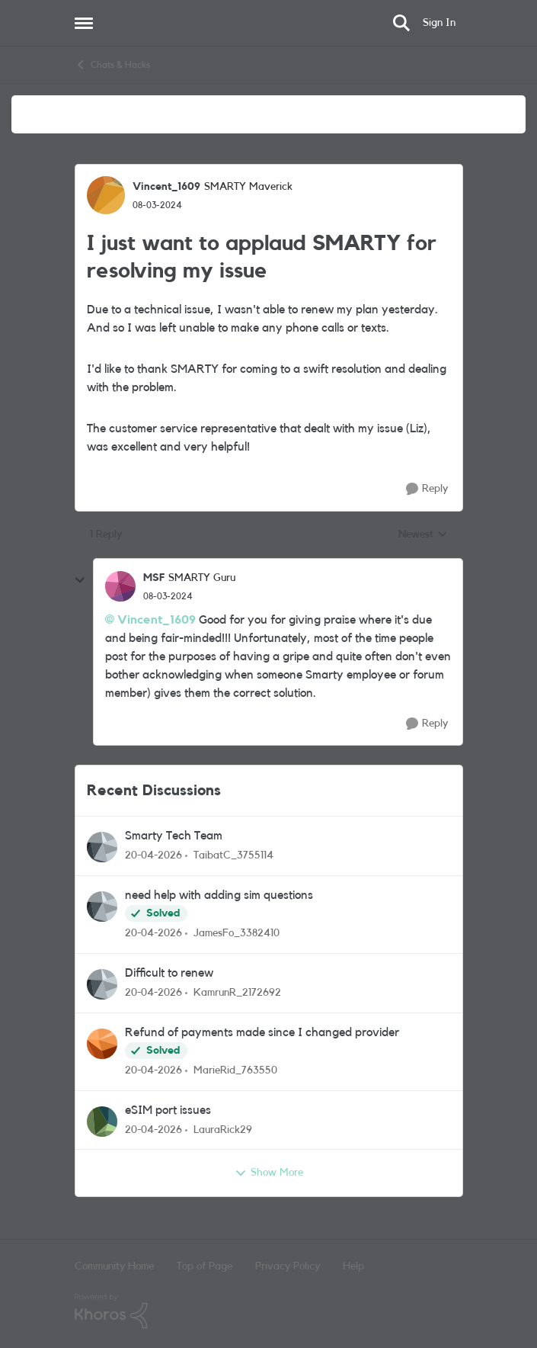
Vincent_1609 (156, 620)
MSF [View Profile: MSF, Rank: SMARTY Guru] (154, 578)
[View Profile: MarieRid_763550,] (102, 1044)
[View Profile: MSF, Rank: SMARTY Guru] (120, 586)
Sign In (439, 23)
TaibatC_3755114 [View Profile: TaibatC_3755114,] (233, 855)
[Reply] (427, 489)
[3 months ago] (153, 856)
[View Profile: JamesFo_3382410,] (102, 906)
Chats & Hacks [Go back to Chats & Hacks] (112, 65)
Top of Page (204, 1266)
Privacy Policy (287, 1266)
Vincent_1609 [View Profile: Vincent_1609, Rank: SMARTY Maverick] (166, 186)
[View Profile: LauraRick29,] (102, 1121)
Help (353, 1266)
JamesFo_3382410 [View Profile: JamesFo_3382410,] (236, 933)
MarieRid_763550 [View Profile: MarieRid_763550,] (235, 1070)
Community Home (114, 1266)
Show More (269, 1173)
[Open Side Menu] (84, 22)
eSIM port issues (168, 1110)
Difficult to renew (169, 973)
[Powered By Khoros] (269, 1311)
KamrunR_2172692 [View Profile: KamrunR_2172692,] (237, 992)
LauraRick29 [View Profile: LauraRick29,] (222, 1129)
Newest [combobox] (423, 536)
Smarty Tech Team (173, 836)
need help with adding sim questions (219, 895)
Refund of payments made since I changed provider (262, 1032)
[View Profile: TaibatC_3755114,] (102, 847)
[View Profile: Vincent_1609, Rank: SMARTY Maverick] (106, 195)
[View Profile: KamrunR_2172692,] (102, 984)
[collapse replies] (80, 580)
